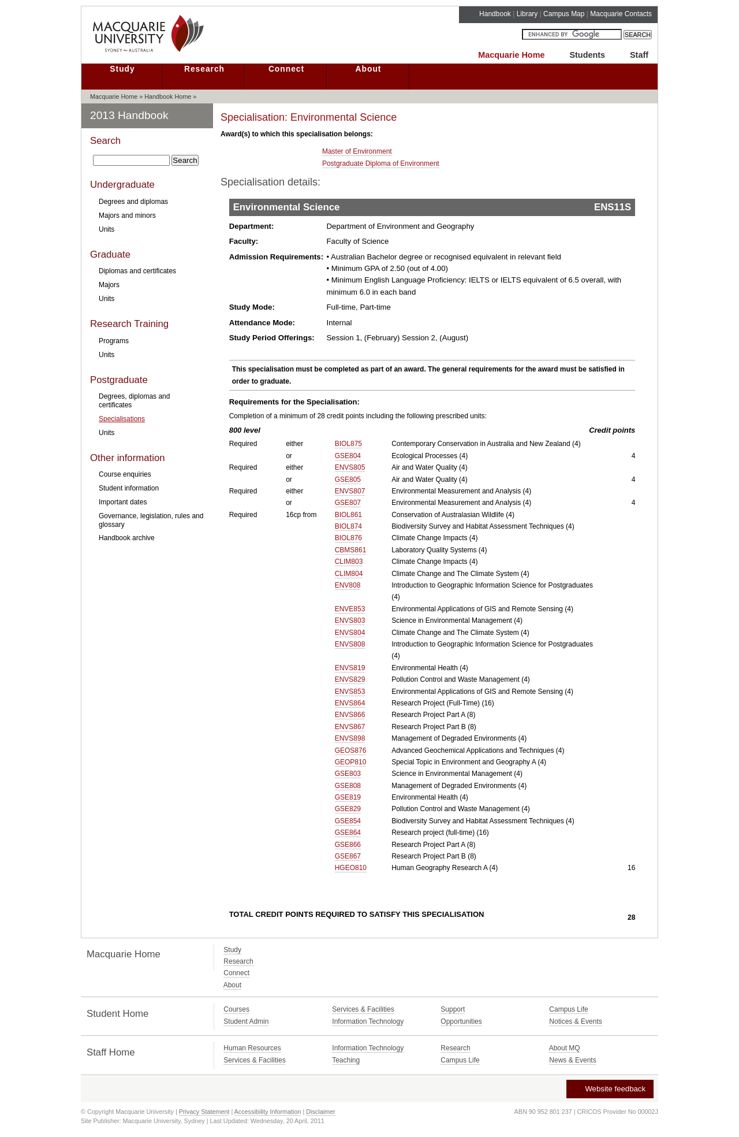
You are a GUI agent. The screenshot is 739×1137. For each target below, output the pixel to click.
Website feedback (609, 1088)
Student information (129, 488)
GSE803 (348, 774)
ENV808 (348, 585)
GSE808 (348, 786)
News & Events (572, 1060)
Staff (639, 55)
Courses (236, 1009)
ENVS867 (350, 727)
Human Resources (252, 1048)
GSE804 (348, 456)
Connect (286, 69)
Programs (114, 341)
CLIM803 (349, 562)
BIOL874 (348, 526)
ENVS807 (350, 491)
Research (204, 69)
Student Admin (245, 1021)
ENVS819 (350, 668)
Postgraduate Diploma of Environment (380, 163)
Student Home (117, 1013)
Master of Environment (357, 151)
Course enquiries (125, 474)
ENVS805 (350, 467)
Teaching (346, 1060)
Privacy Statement (204, 1111)
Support (453, 1009)
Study (122, 69)
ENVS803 (350, 620)
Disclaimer (320, 1111)
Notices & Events (575, 1021)
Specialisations (122, 419)
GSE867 (348, 856)
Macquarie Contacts (621, 14)
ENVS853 (350, 692)
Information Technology (368, 1021)
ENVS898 (350, 738)
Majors (109, 285)
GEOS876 (351, 750)
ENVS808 (350, 644)
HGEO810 (351, 868)
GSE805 (348, 479)
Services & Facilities (363, 1009)
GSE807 (348, 503)
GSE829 (348, 809)
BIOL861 (348, 515)
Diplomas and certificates (137, 271)
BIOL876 (348, 538)
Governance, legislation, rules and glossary (151, 520)
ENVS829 (350, 679)
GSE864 (348, 832)
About (369, 69)
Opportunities (461, 1021)
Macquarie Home (511, 55)
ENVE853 (350, 609)
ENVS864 (350, 703)
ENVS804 (350, 633)
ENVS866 (350, 715)
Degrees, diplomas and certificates (134, 400)
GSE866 (348, 845)
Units (106, 229)
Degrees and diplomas (133, 202)
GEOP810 (351, 762)
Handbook (495, 14)
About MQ (564, 1048)
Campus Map (563, 14)
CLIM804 (349, 574)
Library (527, 14)
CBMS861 (351, 550)
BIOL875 (348, 444)
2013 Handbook (129, 115)
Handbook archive (127, 538)
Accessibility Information (267, 1111)
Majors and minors (127, 215)
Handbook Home (167, 96)
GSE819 (348, 797)
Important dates (123, 502)
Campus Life (568, 1009)
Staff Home (111, 1052)
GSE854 (348, 821)
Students (587, 55)
